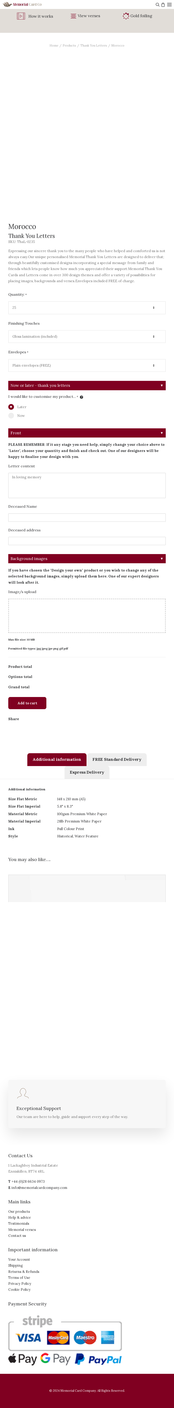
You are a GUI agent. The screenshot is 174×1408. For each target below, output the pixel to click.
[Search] (157, 5)
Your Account (19, 1259)
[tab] (56, 759)
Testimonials (18, 1223)
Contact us (17, 1235)
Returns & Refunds (23, 1271)
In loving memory (87, 485)
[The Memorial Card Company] (27, 4)
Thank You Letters (93, 45)
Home (54, 45)
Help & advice (19, 1217)
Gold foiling (141, 15)
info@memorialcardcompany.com (39, 1187)
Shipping (15, 1265)
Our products (19, 1211)
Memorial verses (22, 1229)
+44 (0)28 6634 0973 (28, 1181)
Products (69, 45)
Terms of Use (19, 1277)
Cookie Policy (19, 1289)
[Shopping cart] (162, 5)
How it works (40, 16)
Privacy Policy (19, 1283)
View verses (89, 15)
